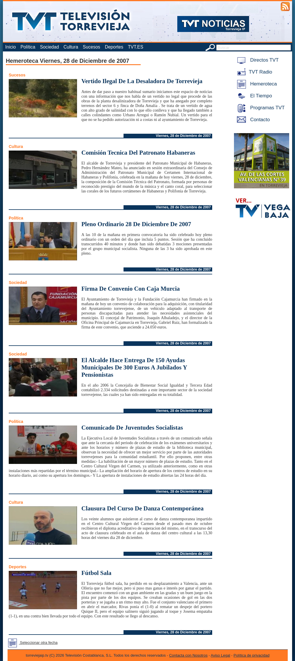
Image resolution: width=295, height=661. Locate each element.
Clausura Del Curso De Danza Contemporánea (142, 508)
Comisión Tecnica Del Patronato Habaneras (138, 152)
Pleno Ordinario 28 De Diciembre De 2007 (136, 224)
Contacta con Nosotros (188, 655)
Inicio (10, 46)
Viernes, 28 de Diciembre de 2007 (183, 136)
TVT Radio (253, 72)
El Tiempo (253, 96)
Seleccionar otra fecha (32, 642)
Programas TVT (260, 107)
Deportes (114, 46)
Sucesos (91, 46)
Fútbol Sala (96, 572)
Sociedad (49, 46)
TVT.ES (135, 46)
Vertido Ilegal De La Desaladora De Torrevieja (141, 81)
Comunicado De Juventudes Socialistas (132, 427)
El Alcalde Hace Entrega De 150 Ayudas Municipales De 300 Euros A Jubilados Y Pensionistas (134, 367)
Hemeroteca (256, 84)
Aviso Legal (220, 655)
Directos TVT (257, 60)
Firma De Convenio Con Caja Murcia (130, 288)
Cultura (71, 46)
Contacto (252, 119)
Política (27, 46)
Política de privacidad (252, 655)
